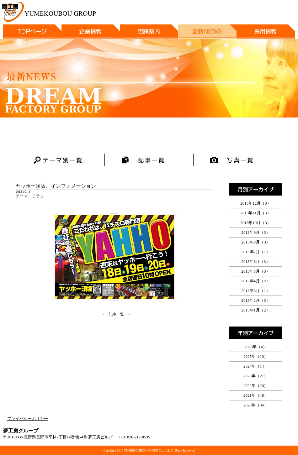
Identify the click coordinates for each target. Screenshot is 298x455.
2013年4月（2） (256, 281)
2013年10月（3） (255, 222)
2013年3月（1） (256, 290)
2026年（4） (255, 346)
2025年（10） (255, 356)
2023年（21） (255, 376)
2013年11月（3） (255, 213)
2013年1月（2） (256, 310)
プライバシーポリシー (27, 418)
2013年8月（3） (256, 242)
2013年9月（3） (256, 232)
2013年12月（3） (255, 203)
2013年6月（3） (256, 261)
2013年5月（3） (256, 271)
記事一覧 (116, 314)
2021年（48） (255, 395)
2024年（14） (255, 366)
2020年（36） (255, 405)
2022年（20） (255, 385)
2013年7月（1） (256, 251)
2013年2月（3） (256, 300)
